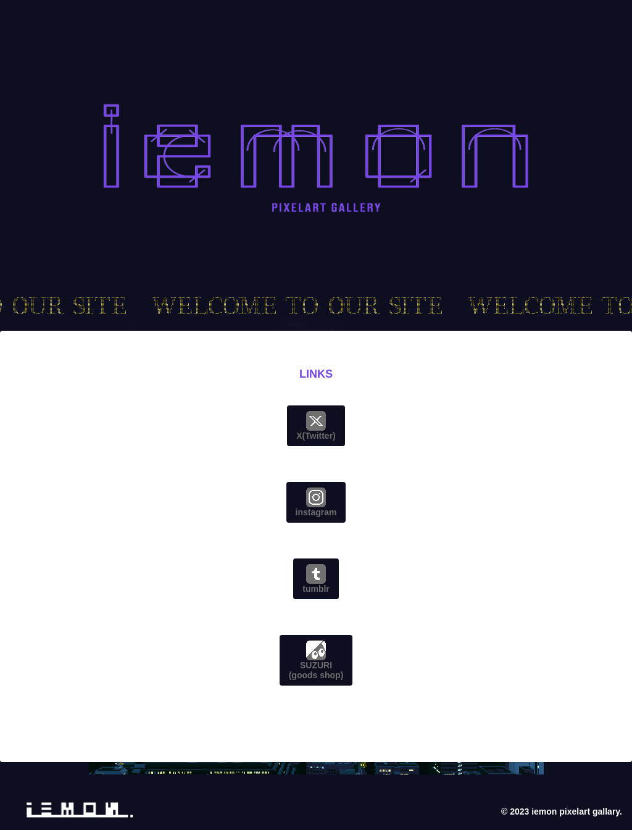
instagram (316, 502)
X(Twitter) (316, 426)
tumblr (316, 579)
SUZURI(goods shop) (316, 660)
